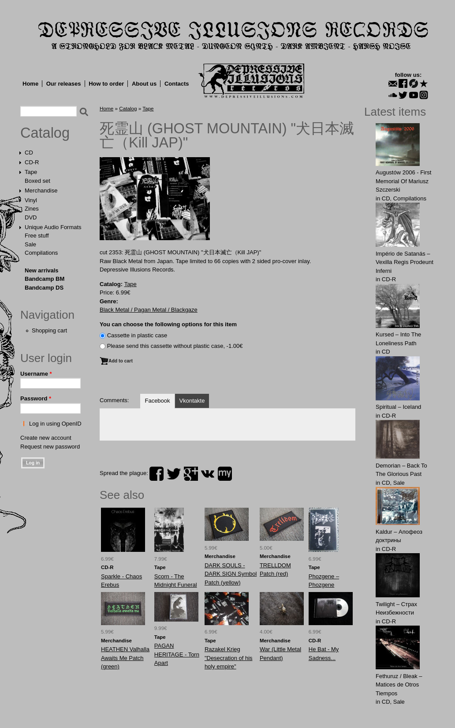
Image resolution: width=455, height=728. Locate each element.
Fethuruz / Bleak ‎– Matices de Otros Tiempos (399, 685)
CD (29, 152)
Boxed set (37, 180)
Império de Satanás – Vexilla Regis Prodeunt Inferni (404, 262)
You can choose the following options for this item (168, 324)
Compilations (41, 252)
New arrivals (42, 270)
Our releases (63, 83)
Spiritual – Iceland (398, 407)
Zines (32, 208)
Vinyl (31, 200)
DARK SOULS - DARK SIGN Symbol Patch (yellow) (231, 574)
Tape (31, 172)
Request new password (50, 446)
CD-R (32, 162)
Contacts (176, 83)
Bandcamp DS (44, 287)
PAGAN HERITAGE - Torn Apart (176, 654)
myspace (225, 474)
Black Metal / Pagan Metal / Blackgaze (149, 309)
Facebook (157, 400)
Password (35, 398)
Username (36, 373)
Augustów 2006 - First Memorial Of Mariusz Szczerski (403, 181)
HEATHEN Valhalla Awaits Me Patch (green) (125, 658)
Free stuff (37, 235)
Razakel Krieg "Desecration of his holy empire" (229, 658)
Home (30, 83)
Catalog (45, 133)
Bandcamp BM (44, 278)
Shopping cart (49, 330)
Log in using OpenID (55, 423)
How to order (106, 83)
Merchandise (41, 190)
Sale (30, 244)
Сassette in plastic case (137, 335)
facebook (156, 474)
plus (191, 474)
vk (208, 474)
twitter (174, 474)
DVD (31, 217)
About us (144, 83)
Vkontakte (192, 400)
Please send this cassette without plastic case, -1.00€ (175, 346)
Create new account (45, 437)
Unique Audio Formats (53, 227)
